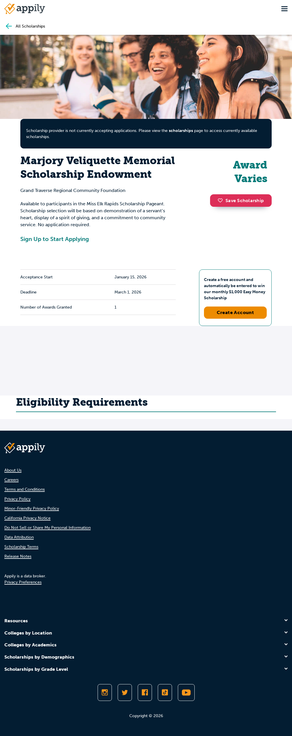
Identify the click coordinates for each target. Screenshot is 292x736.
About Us (13, 470)
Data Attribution (19, 537)
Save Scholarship (241, 200)
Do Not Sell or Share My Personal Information (47, 527)
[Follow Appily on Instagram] (105, 692)
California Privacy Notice (27, 518)
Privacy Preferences (23, 582)
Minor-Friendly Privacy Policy (31, 508)
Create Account (235, 312)
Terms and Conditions (24, 489)
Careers (11, 479)
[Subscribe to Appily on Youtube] (186, 692)
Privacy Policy (17, 498)
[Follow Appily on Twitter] (125, 692)
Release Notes (17, 556)
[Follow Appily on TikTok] (165, 692)
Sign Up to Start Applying (54, 238)
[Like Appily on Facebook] (145, 692)
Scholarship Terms (21, 546)
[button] (221, 200)
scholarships (181, 130)
